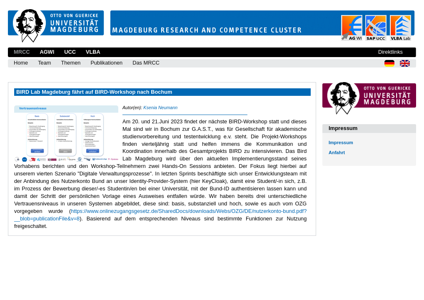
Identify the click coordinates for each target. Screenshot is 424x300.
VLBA (93, 52)
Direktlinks (390, 52)
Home (21, 63)
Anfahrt (337, 152)
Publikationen (106, 63)
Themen (70, 63)
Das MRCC (146, 63)
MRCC (22, 52)
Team (44, 63)
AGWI (47, 52)
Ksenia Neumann (160, 107)
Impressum (341, 142)
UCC (70, 52)
